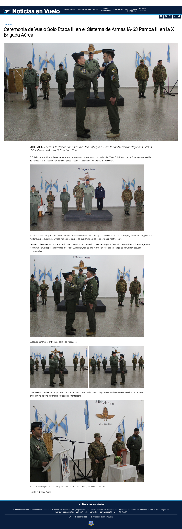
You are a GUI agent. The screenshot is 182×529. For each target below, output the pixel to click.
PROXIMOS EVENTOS (142, 9)
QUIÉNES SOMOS (69, 10)
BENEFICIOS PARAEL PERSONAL (131, 11)
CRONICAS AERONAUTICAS (106, 9)
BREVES (95, 10)
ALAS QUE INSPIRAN (84, 10)
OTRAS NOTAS (118, 10)
